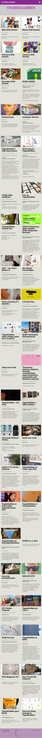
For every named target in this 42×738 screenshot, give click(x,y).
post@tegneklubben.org (5, 731)
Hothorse (39, 730)
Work (15, 731)
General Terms (17, 736)
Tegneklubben (21, 7)
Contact (16, 734)
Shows (16, 732)
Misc (15, 733)
